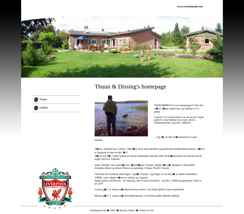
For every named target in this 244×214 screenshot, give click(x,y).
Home (43, 99)
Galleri (44, 107)
